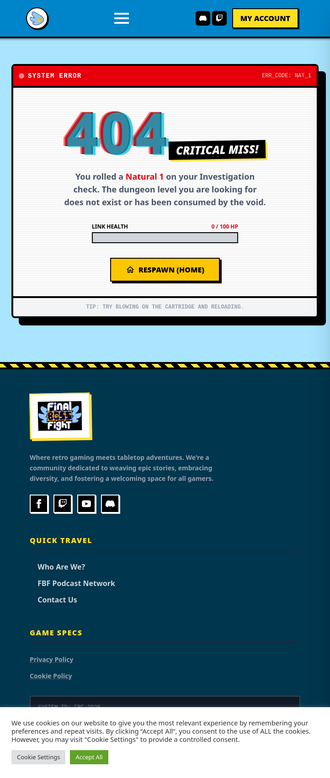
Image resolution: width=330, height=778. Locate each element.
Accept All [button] (88, 757)
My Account (265, 18)
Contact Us (53, 599)
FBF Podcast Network (72, 583)
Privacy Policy (51, 659)
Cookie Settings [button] (38, 757)
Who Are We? (57, 566)
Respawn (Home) (165, 270)
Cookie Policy (51, 675)
